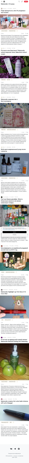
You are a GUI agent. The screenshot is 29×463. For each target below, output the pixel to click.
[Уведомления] (21, 1)
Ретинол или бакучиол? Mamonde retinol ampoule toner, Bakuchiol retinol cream (14, 52)
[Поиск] (19, 1)
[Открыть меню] (1, 1)
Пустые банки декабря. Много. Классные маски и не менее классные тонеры (12, 201)
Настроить (14, 234)
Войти (26, 1)
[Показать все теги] (17, 31)
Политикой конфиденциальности (9, 229)
